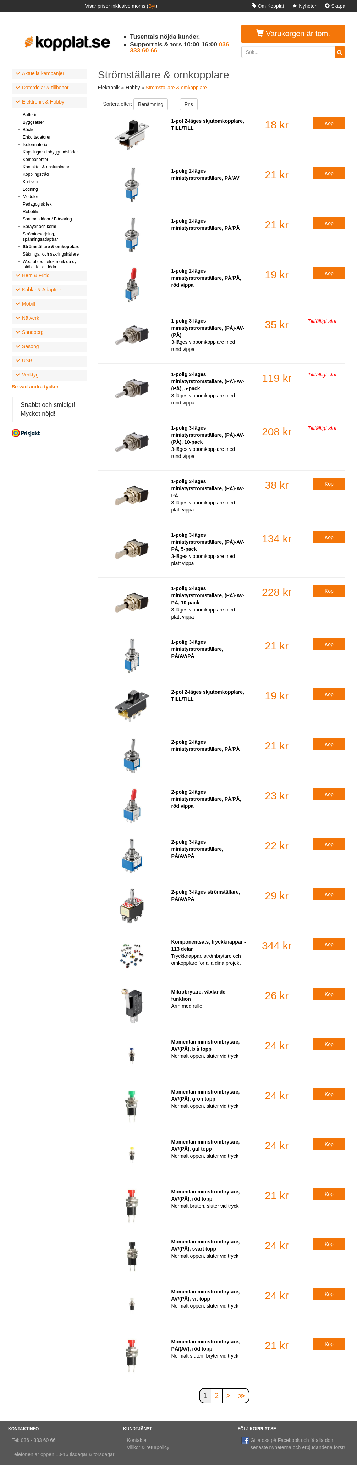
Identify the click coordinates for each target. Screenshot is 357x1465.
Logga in (332, 18)
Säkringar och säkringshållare (51, 254)
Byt (151, 6)
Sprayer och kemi (39, 226)
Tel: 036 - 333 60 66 (34, 1440)
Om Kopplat (268, 6)
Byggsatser (33, 122)
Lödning (30, 189)
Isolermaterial (35, 144)
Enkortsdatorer (37, 137)
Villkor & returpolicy (148, 1447)
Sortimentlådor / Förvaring (47, 219)
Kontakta (136, 1440)
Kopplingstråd (36, 174)
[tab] (49, 74)
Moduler (30, 196)
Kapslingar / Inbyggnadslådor (50, 152)
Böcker (29, 129)
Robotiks (31, 211)
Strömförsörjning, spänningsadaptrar (40, 236)
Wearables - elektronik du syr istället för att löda (50, 264)
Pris (189, 104)
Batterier (31, 114)
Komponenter (35, 159)
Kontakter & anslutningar (46, 166)
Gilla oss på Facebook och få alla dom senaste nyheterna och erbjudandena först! (293, 1443)
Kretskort (31, 181)
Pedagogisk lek (37, 204)
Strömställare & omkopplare (51, 246)
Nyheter (304, 6)
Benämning (150, 104)
